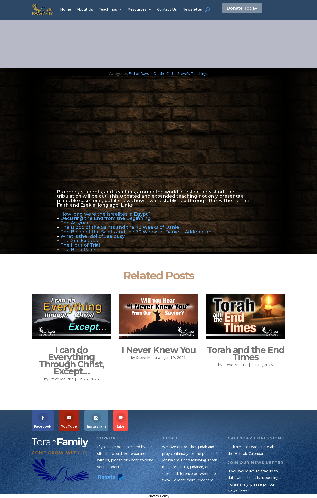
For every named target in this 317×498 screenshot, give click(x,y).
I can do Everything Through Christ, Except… (71, 361)
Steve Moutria (61, 378)
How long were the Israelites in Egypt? (105, 214)
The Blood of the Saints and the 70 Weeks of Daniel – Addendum (136, 232)
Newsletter (192, 9)
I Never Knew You (158, 350)
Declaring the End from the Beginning (105, 218)
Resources (137, 9)
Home (65, 9)
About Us (85, 9)
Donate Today (245, 9)
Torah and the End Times (245, 354)
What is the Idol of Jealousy (92, 236)
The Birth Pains (78, 249)
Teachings (108, 9)
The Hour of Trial (80, 245)
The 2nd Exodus (79, 240)
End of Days (139, 73)
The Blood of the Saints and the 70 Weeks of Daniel (121, 227)
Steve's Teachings (192, 73)
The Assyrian (75, 223)
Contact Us (167, 9)
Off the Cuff (163, 73)
